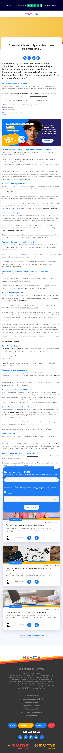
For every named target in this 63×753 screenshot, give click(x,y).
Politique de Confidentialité (43, 488)
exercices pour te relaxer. (29, 308)
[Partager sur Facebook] (29, 58)
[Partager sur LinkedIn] (38, 58)
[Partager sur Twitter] (34, 58)
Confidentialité (51, 500)
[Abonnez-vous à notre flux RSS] (25, 58)
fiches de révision (29, 172)
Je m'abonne (31, 507)
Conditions (56, 500)
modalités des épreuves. (38, 96)
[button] (2, 14)
